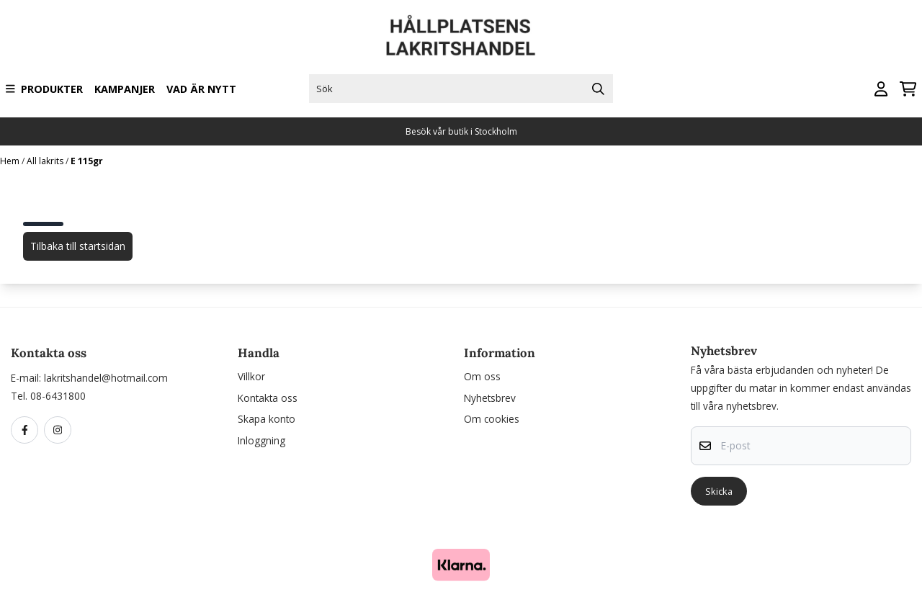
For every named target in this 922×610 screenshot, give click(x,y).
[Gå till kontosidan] (881, 89)
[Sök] (460, 88)
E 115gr (87, 161)
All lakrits (46, 161)
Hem (11, 161)
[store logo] (461, 35)
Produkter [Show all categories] (44, 89)
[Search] (598, 88)
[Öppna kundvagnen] (908, 89)
